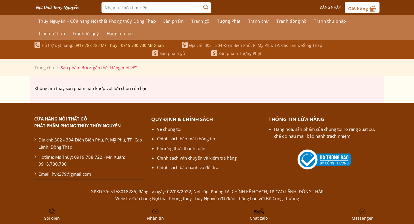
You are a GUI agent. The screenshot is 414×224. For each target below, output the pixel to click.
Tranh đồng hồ (291, 21)
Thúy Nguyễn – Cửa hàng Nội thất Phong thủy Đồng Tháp (97, 21)
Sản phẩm (173, 21)
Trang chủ (44, 67)
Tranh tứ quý (85, 33)
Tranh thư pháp (330, 21)
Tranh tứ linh (51, 33)
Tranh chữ (258, 21)
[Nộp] (205, 7)
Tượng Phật (229, 21)
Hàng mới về (120, 33)
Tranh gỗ (200, 21)
